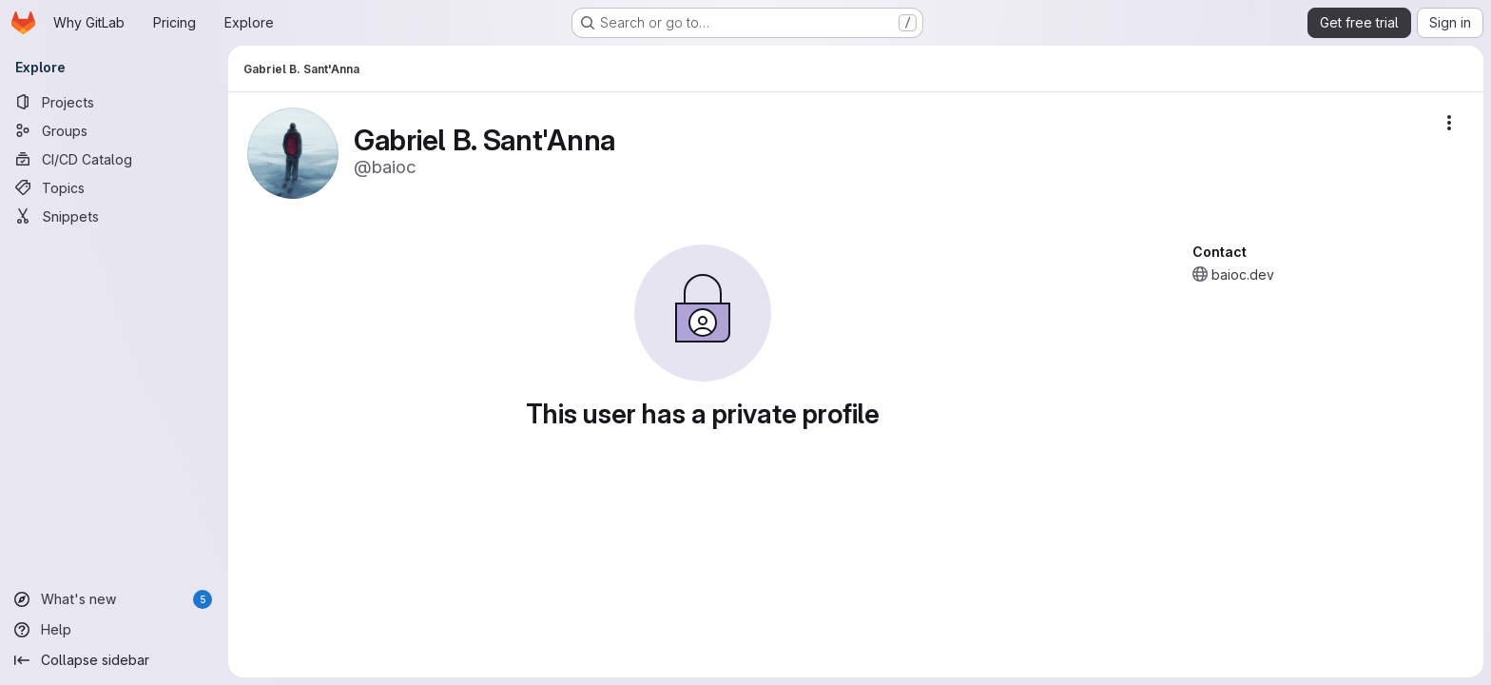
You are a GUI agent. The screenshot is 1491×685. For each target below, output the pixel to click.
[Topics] (114, 187)
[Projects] (114, 101)
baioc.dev (1242, 274)
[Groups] (114, 130)
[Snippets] (114, 216)
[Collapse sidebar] (114, 660)
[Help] (114, 629)
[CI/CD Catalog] (114, 159)
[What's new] (114, 599)
